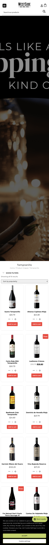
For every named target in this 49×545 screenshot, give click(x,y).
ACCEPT (24, 536)
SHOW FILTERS (10, 272)
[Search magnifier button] (44, 12)
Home (12, 268)
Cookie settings (24, 541)
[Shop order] (24, 281)
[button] (4, 6)
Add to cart (12, 324)
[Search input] (22, 12)
